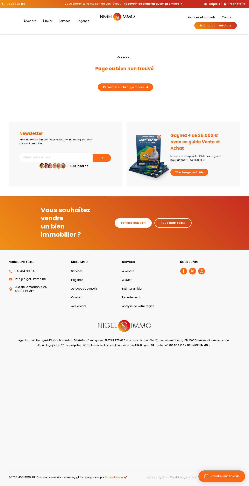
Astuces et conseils (202, 17)
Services (64, 21)
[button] (221, 476)
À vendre (30, 21)
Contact (228, 17)
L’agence (83, 21)
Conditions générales (183, 477)
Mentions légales (157, 477)
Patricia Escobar (114, 477)
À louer (48, 21)
